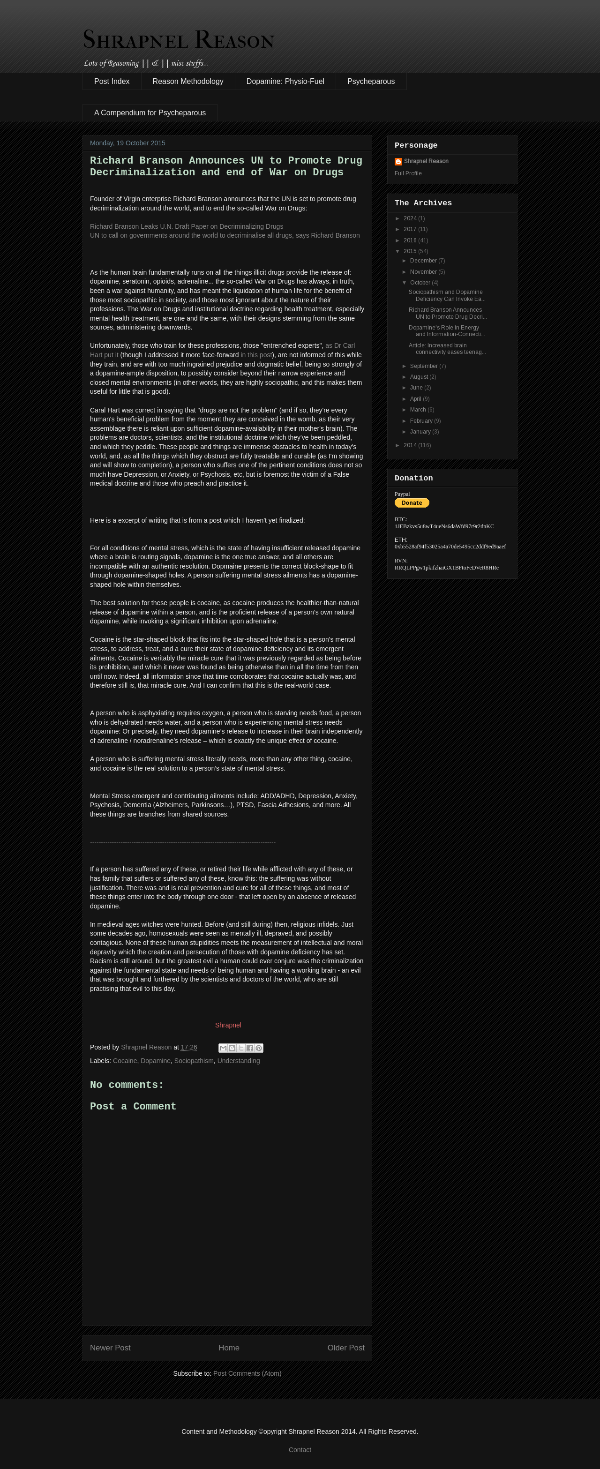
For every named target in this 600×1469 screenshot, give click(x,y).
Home (229, 1347)
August (419, 377)
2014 (411, 445)
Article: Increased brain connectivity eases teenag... (447, 348)
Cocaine (125, 1060)
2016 (411, 240)
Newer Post (110, 1347)
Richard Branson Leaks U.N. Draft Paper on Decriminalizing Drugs (186, 226)
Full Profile (408, 173)
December (424, 260)
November (424, 272)
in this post (256, 355)
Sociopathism (194, 1060)
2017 (411, 229)
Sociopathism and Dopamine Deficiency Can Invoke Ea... (447, 295)
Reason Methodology (188, 81)
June (417, 387)
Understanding (239, 1060)
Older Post (346, 1347)
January (421, 431)
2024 (411, 218)
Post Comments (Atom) (247, 1373)
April (416, 399)
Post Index (112, 81)
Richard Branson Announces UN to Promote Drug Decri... (448, 313)
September (424, 366)
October (421, 282)
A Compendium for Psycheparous (150, 113)
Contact (300, 1450)
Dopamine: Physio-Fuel (285, 81)
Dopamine (156, 1060)
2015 (411, 251)
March (419, 409)
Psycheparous (371, 81)
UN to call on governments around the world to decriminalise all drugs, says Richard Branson (225, 235)
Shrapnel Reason (178, 39)
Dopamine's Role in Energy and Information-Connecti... (447, 330)
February (422, 421)
